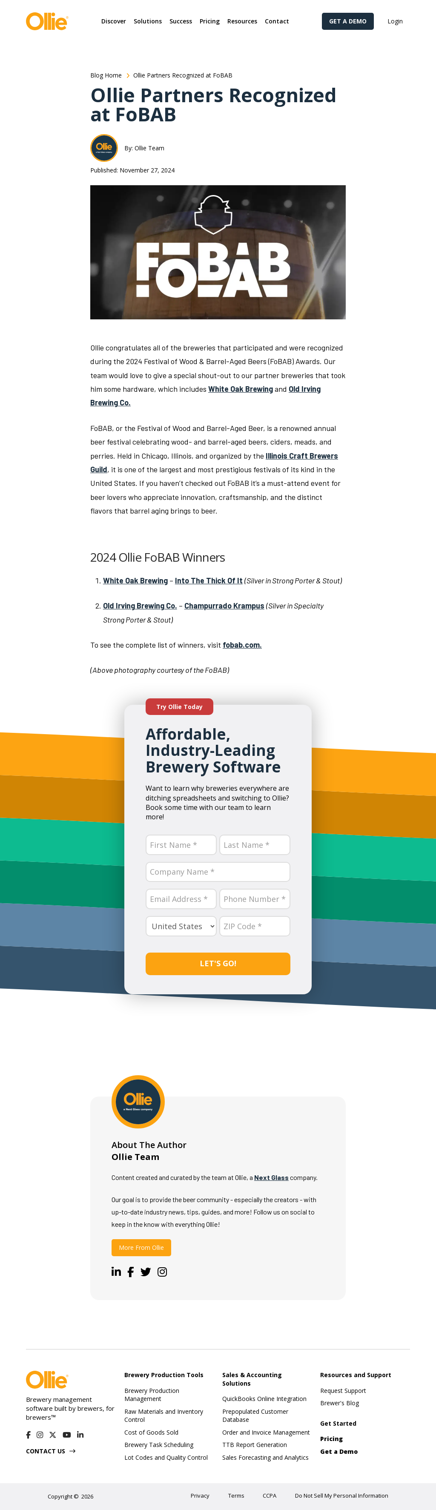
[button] (113, 21)
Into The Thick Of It (209, 580)
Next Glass (271, 1177)
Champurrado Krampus (224, 605)
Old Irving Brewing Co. (140, 605)
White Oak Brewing (240, 388)
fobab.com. (242, 644)
